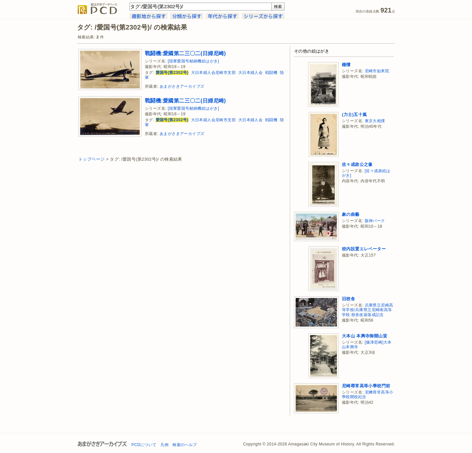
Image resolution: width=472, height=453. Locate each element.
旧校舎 (348, 298)
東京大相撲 (375, 121)
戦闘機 (271, 72)
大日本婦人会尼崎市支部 (213, 72)
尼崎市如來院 (377, 71)
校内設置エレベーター (364, 248)
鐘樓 (346, 64)
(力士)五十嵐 (354, 114)
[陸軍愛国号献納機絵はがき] (193, 61)
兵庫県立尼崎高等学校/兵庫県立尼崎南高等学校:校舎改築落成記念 (367, 310)
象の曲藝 (351, 214)
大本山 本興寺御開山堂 (364, 335)
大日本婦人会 (250, 72)
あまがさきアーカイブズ (182, 86)
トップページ (91, 159)
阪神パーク (375, 220)
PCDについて (143, 444)
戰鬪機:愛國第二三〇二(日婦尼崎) (185, 53)
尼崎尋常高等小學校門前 (366, 385)
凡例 (164, 444)
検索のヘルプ (184, 444)
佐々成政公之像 (357, 164)
